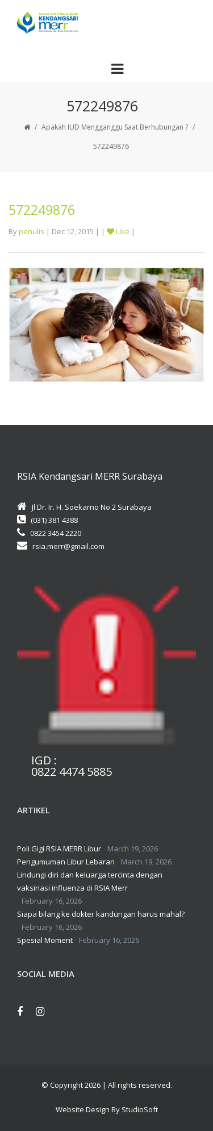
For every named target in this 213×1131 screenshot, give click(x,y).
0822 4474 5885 (71, 771)
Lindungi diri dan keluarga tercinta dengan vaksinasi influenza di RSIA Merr (89, 881)
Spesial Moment (45, 940)
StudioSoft (140, 1109)
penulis (31, 231)
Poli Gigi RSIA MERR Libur (59, 848)
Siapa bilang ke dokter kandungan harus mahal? (101, 914)
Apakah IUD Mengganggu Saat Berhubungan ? (114, 127)
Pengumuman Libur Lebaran (66, 861)
